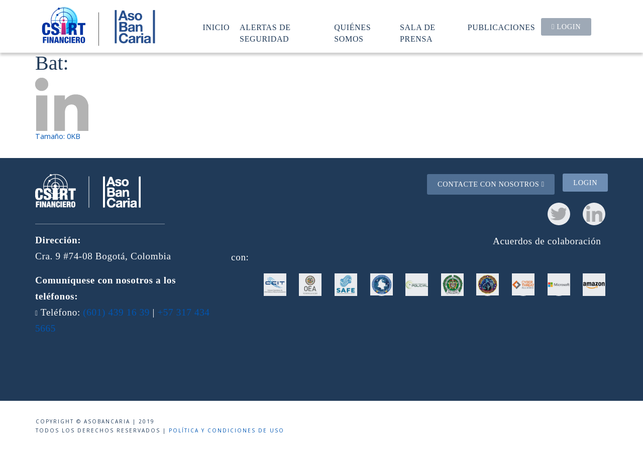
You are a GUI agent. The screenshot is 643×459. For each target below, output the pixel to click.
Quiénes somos (352, 33)
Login (566, 27)
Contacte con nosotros (491, 184)
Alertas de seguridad (265, 33)
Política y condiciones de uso (226, 430)
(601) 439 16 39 (116, 312)
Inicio (216, 27)
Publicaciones (501, 27)
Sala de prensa (418, 33)
